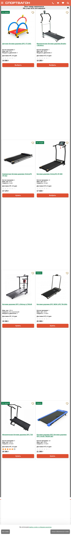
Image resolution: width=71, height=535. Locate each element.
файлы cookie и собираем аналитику (40, 527)
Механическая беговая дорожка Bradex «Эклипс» (51, 44)
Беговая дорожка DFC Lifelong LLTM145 (17, 304)
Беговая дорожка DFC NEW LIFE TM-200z (52, 304)
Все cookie (5, 531)
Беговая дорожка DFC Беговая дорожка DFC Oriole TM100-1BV (52, 435)
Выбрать (18, 65)
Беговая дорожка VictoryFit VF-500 (49, 174)
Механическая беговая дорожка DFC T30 (17, 434)
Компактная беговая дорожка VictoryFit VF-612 (17, 175)
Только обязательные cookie (60, 531)
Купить (18, 195)
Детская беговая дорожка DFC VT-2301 (16, 43)
